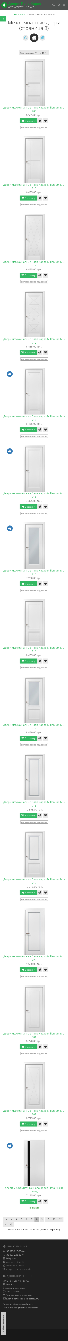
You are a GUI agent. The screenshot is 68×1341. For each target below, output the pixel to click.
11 (54, 1219)
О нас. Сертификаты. (17, 1280)
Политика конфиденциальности (20, 1307)
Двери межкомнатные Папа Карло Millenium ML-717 (34, 726)
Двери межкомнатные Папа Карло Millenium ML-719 (34, 880)
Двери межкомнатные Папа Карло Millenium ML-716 (34, 649)
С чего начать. (13, 1291)
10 (47, 1219)
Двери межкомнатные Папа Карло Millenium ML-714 (34, 495)
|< (6, 1219)
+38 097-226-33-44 (14, 1254)
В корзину (28, 120)
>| (11, 1224)
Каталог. (10, 1284)
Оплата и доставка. (14, 1287)
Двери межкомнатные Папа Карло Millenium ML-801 (34, 1035)
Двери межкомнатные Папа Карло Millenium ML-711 (34, 263)
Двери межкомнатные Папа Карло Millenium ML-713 (34, 417)
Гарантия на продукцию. (18, 1295)
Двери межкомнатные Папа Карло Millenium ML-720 (34, 958)
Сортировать (29, 52)
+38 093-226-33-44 (14, 1251)
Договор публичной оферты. (18, 1304)
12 (60, 1219)
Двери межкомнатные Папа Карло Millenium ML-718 (34, 803)
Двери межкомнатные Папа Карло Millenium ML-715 (34, 572)
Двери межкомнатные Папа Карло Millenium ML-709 (34, 109)
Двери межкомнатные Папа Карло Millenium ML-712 (34, 340)
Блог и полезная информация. (22, 1298)
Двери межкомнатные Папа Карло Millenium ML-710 (34, 186)
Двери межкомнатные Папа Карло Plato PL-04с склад (34, 1189)
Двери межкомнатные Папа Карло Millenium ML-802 (34, 1112)
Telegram (11, 1258)
